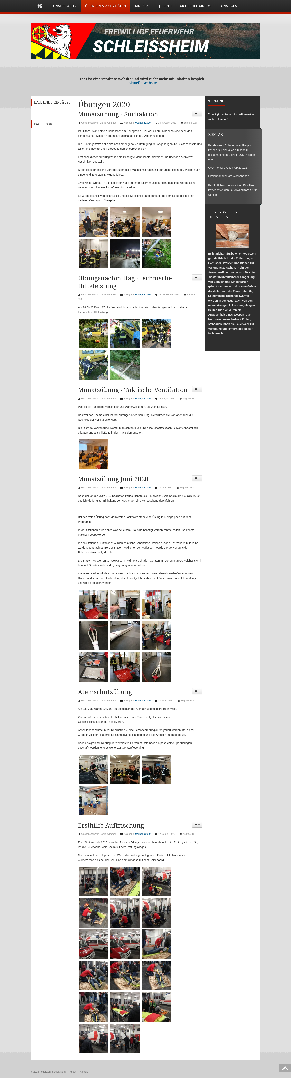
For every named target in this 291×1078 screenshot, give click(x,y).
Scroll (285, 1068)
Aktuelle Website (142, 83)
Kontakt (84, 1071)
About (73, 1071)
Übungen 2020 (143, 122)
